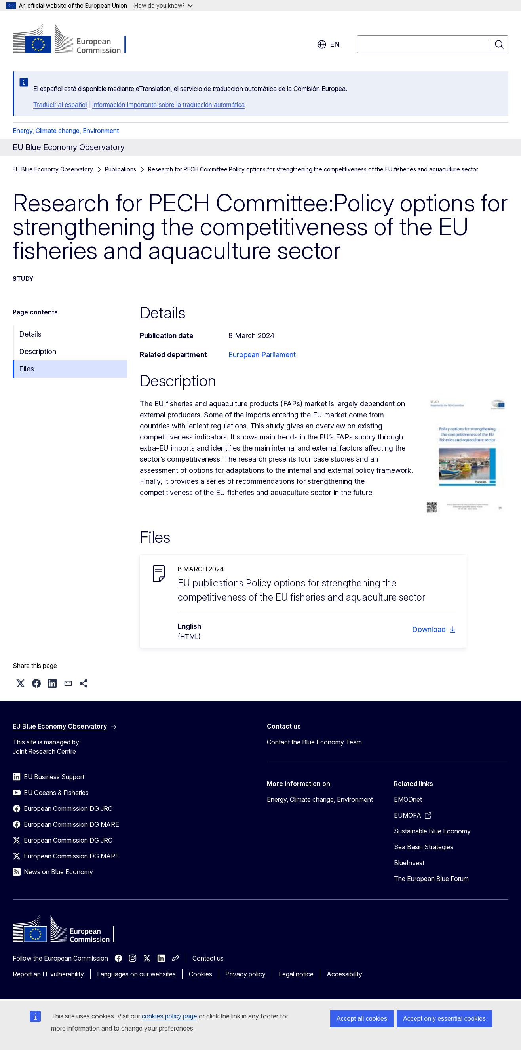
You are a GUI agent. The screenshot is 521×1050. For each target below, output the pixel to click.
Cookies (200, 974)
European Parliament (262, 354)
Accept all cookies (362, 1018)
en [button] (328, 44)
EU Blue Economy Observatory (53, 169)
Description (37, 351)
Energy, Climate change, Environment (66, 131)
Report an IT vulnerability (48, 974)
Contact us (208, 958)
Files (26, 369)
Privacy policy (245, 974)
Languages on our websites (136, 974)
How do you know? (163, 5)
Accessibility (344, 974)
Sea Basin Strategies (423, 847)
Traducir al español (60, 104)
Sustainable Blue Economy (432, 831)
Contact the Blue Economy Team (314, 742)
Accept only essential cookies (444, 1018)
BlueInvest (409, 863)
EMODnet (408, 799)
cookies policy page (169, 1016)
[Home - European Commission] (77, 39)
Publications (120, 169)
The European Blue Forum (431, 879)
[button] (20, 683)
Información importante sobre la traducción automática (168, 104)
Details (30, 334)
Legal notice (296, 974)
